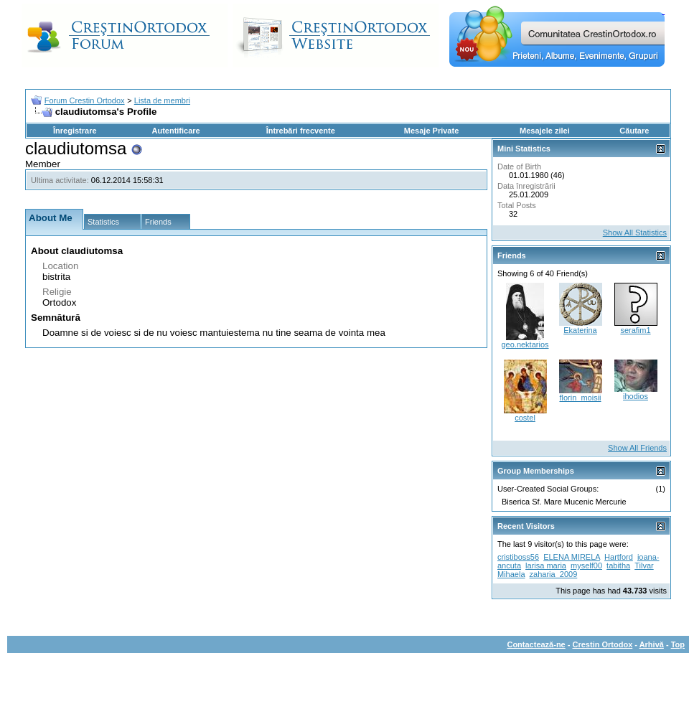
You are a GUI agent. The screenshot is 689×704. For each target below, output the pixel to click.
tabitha (618, 565)
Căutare (634, 130)
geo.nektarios (524, 344)
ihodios (635, 396)
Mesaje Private (431, 130)
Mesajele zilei (545, 130)
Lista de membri (162, 100)
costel (525, 417)
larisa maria (545, 565)
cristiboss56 (518, 557)
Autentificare (175, 130)
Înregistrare (75, 130)
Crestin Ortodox (603, 644)
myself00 (586, 565)
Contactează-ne (536, 644)
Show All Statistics (635, 232)
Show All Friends (637, 447)
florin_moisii (580, 397)
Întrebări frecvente (300, 130)
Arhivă (651, 644)
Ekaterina (579, 330)
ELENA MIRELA (571, 557)
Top (678, 644)
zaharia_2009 (554, 574)
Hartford (618, 557)
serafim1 (635, 330)
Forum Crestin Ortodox (84, 100)
